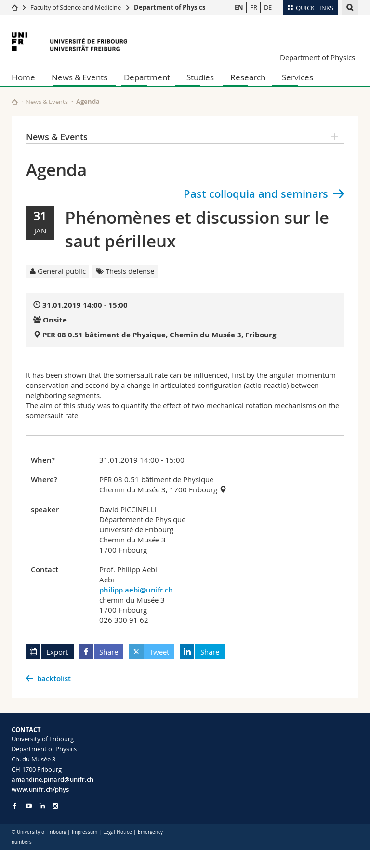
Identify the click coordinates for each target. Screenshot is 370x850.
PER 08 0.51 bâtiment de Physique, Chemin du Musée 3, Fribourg (159, 335)
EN (239, 7)
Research (247, 77)
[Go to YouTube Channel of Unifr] (29, 806)
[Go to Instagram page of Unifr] (55, 806)
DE (268, 7)
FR (253, 7)
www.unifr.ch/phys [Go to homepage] (40, 789)
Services (297, 77)
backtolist (54, 678)
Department (147, 77)
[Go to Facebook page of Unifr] (15, 805)
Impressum (84, 832)
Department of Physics (169, 7)
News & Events (79, 77)
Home (23, 77)
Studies (200, 77)
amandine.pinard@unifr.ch (52, 779)
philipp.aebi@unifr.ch (136, 590)
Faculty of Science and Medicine (75, 7)
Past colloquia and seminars (256, 194)
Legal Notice (117, 832)
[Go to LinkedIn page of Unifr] (42, 806)
